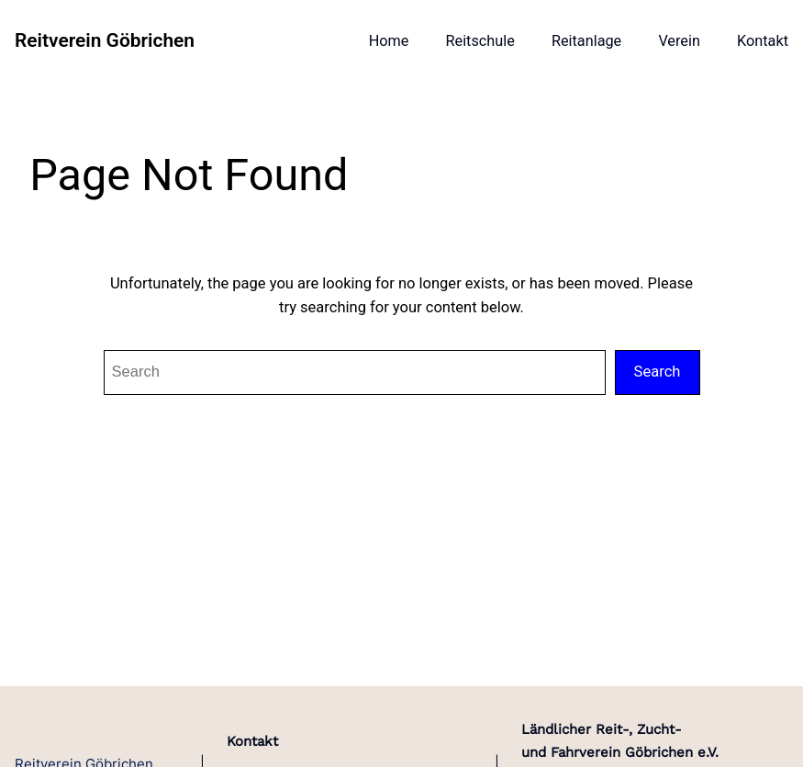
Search (657, 371)
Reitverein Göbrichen (105, 40)
